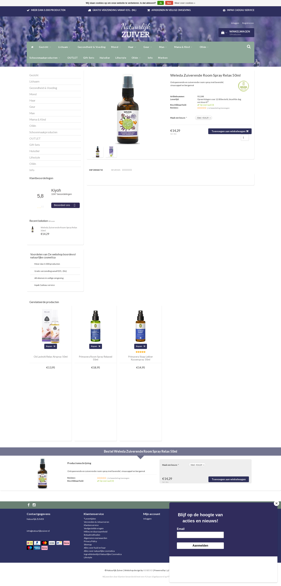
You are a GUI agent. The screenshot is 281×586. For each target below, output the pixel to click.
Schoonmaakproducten (45, 57)
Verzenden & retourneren (96, 522)
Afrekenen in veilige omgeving (171, 10)
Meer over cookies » (185, 3)
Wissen (52, 221)
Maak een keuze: (178, 118)
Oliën (205, 47)
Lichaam (65, 47)
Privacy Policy (90, 541)
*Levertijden (90, 518)
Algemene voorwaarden (95, 538)
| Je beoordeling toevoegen (218, 108)
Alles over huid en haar (95, 547)
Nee (169, 3)
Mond (117, 47)
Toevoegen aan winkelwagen (229, 131)
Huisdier (105, 57)
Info (150, 57)
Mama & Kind (184, 47)
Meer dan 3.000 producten (48, 10)
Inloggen (235, 23)
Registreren (248, 23)
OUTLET (72, 57)
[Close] (276, 529)
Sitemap (88, 544)
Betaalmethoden (92, 534)
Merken (163, 57)
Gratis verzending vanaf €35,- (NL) (114, 10)
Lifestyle (120, 57)
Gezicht (46, 47)
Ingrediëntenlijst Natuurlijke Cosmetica (103, 554)
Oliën (137, 57)
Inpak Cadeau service (240, 10)
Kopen (50, 346)
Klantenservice (91, 525)
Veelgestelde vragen (94, 528)
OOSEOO (148, 570)
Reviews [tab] (121, 169)
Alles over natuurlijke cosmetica (99, 551)
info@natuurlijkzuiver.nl (38, 531)
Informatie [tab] (96, 170)
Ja (160, 3)
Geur (148, 47)
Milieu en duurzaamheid (95, 531)
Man (164, 47)
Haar (133, 47)
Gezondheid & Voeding (92, 47)
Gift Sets (88, 57)
